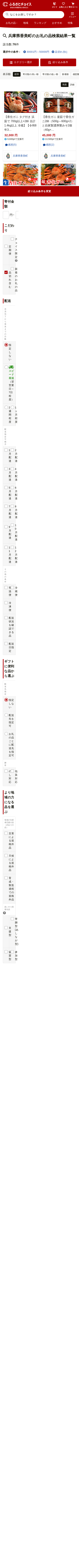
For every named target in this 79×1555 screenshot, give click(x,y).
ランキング (40, 22)
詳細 (72, 84)
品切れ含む (60, 51)
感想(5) (12, 144)
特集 (70, 22)
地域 (25, 22)
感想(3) (50, 217)
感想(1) (12, 289)
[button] (72, 15)
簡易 (64, 84)
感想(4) (50, 579)
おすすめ (57, 22)
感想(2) (50, 144)
